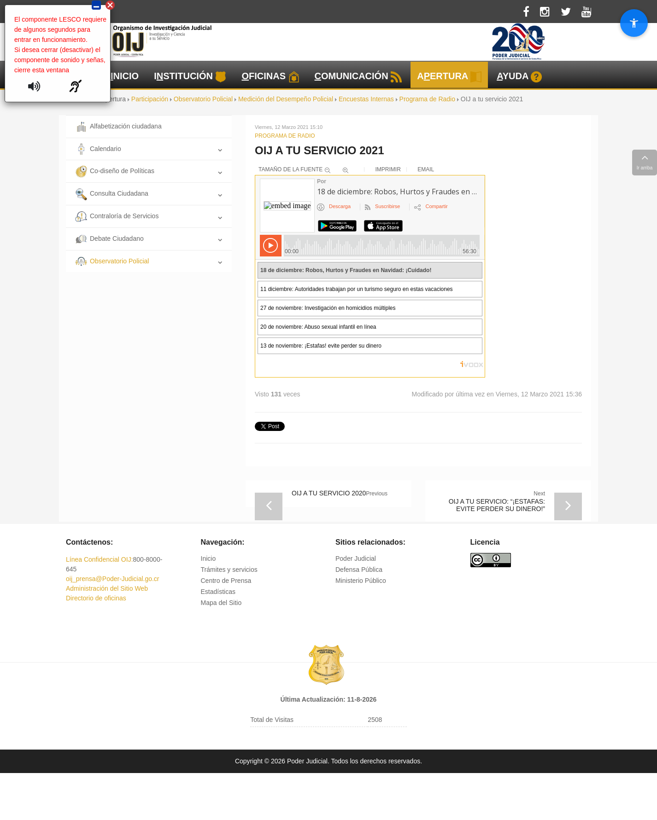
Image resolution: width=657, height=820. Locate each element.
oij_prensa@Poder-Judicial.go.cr (112, 578)
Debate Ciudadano (109, 238)
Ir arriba (644, 161)
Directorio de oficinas (96, 598)
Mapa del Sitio (221, 602)
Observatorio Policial (112, 261)
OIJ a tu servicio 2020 (329, 493)
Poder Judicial (355, 558)
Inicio (208, 558)
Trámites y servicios (229, 569)
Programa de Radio (285, 136)
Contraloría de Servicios (116, 216)
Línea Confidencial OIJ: (99, 559)
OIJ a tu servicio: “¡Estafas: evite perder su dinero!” (497, 505)
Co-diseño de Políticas (114, 170)
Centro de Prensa (226, 580)
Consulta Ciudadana (111, 193)
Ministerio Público (360, 580)
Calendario (98, 148)
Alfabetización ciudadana (118, 126)
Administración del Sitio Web (107, 588)
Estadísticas (218, 591)
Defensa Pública (358, 569)
